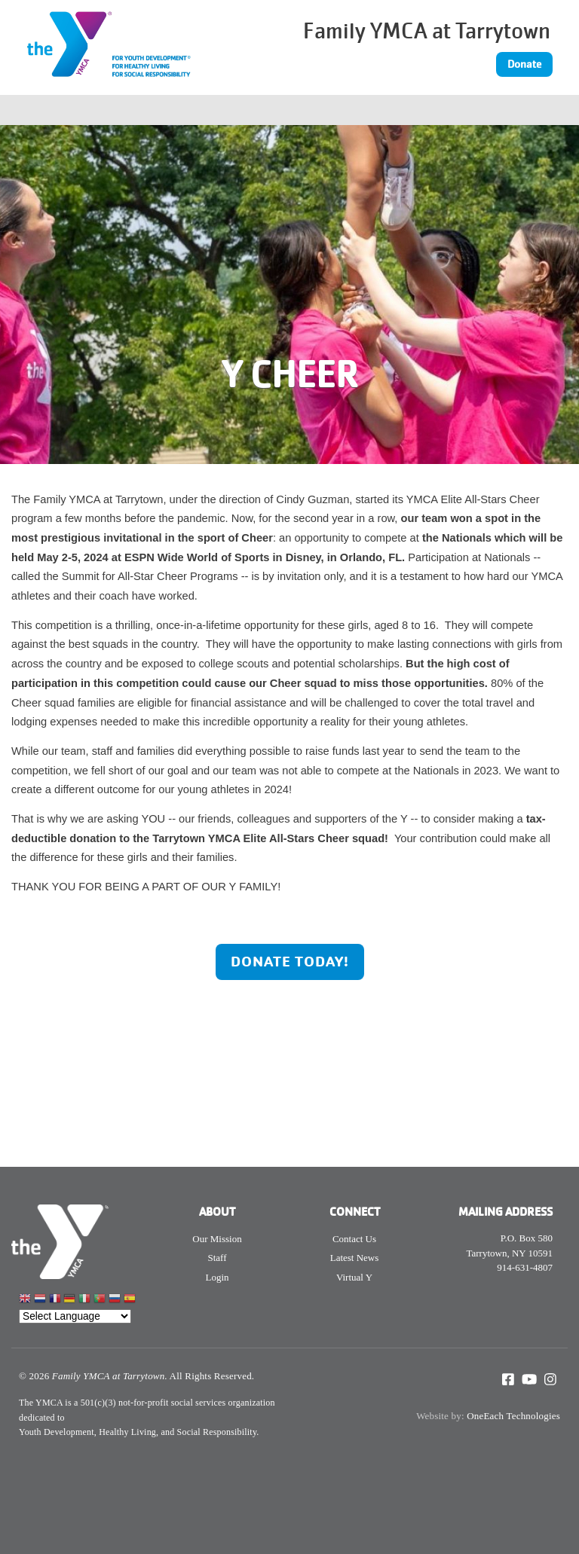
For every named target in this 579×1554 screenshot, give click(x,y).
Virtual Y (354, 1277)
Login (216, 1277)
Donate (524, 64)
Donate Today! (290, 961)
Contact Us (354, 1238)
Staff (216, 1257)
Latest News (354, 1257)
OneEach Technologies (513, 1415)
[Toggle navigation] (482, 110)
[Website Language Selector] (75, 1316)
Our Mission (216, 1238)
